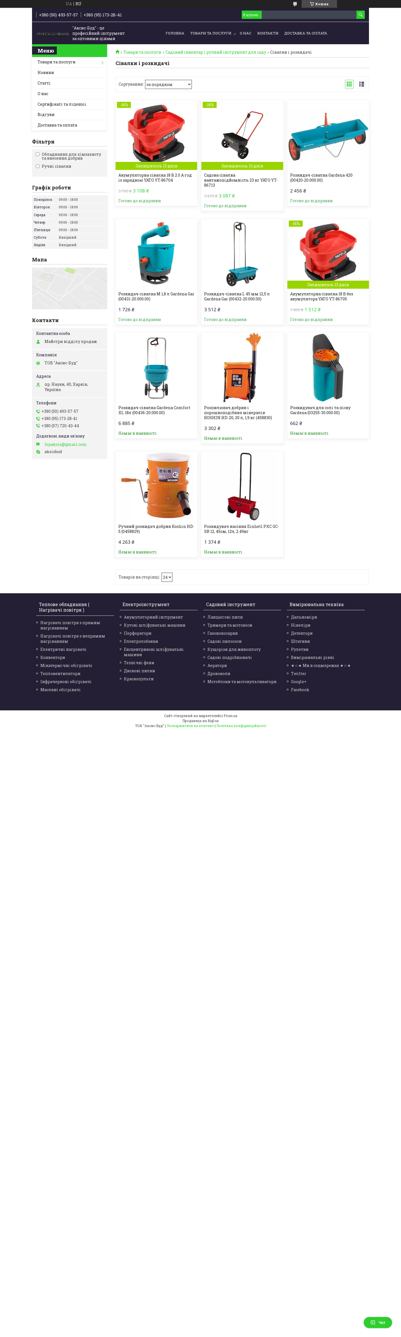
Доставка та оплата (305, 33)
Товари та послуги (210, 33)
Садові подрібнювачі (229, 657)
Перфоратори (137, 633)
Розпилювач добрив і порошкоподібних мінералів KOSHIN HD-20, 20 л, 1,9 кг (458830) (238, 412)
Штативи (300, 641)
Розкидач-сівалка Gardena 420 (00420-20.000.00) (321, 178)
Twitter (298, 673)
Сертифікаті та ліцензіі (62, 104)
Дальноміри (304, 617)
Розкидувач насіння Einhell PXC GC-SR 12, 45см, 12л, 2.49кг (241, 529)
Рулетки (300, 649)
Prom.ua (230, 715)
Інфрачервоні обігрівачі (66, 681)
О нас (245, 33)
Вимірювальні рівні (312, 657)
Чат (377, 1322)
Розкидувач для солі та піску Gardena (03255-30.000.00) (320, 410)
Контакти (267, 33)
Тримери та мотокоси (229, 625)
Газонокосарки (222, 633)
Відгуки (46, 114)
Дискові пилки (139, 670)
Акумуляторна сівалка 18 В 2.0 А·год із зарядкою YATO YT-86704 (155, 178)
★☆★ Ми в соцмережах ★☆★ (321, 665)
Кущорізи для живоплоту (234, 649)
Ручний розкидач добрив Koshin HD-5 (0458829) (156, 529)
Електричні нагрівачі (63, 649)
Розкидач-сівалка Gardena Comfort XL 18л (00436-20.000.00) (154, 410)
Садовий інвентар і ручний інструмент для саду (215, 52)
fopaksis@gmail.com (66, 444)
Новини (46, 72)
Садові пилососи (224, 641)
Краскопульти (139, 678)
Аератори (217, 665)
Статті (44, 83)
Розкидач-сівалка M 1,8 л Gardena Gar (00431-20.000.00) (156, 296)
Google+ (299, 681)
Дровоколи (218, 673)
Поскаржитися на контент (190, 725)
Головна (175, 33)
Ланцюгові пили (225, 617)
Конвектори (52, 657)
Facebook (300, 689)
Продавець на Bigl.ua (200, 720)
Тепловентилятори (60, 673)
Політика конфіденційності (241, 725)
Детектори (302, 633)
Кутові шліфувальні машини (154, 625)
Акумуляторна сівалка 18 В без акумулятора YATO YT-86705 (321, 296)
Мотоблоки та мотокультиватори (242, 681)
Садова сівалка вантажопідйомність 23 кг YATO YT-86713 (241, 180)
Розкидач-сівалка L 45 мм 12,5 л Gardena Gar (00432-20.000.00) (237, 296)
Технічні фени (139, 662)
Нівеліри (300, 625)
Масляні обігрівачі (60, 689)
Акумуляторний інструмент (153, 617)
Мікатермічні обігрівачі (66, 665)
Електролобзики (141, 641)
